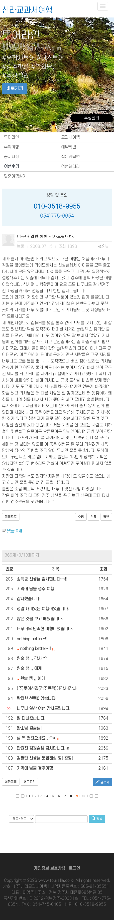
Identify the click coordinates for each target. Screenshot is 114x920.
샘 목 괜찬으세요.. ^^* (36, 738)
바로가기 (14, 88)
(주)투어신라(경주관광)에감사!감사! (47, 688)
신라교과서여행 (27, 10)
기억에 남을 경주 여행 (35, 589)
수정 (81, 517)
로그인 (74, 868)
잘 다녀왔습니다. (31, 718)
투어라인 (11, 137)
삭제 (94, 517)
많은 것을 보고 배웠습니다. (40, 619)
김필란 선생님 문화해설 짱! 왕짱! (45, 758)
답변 (106, 517)
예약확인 (68, 147)
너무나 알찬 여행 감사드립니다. (43, 708)
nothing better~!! (32, 639)
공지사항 (11, 157)
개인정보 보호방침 (49, 868)
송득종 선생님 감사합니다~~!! (42, 579)
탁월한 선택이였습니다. (37, 698)
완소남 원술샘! (29, 728)
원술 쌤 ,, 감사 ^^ (31, 658)
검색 (97, 819)
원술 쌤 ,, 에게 (29, 668)
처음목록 (11, 782)
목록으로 (11, 517)
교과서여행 (70, 137)
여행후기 (11, 166)
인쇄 (104, 246)
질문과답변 (70, 157)
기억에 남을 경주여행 (35, 768)
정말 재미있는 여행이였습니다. (43, 609)
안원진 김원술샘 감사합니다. (41, 748)
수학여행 (11, 147)
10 (83, 796)
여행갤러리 (70, 166)
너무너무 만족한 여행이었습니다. (45, 629)
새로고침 (29, 782)
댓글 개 (14, 531)
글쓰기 (102, 782)
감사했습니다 (28, 599)
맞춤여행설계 (15, 176)
